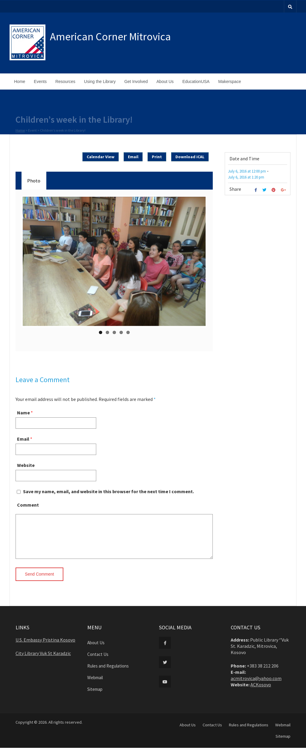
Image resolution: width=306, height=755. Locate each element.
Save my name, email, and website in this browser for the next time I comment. (108, 491)
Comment (28, 505)
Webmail (95, 685)
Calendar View (100, 156)
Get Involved (136, 81)
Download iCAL (189, 156)
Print (157, 156)
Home (19, 81)
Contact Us (97, 661)
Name (23, 413)
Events (40, 81)
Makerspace (229, 81)
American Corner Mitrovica (110, 36)
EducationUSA (195, 81)
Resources (65, 81)
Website (26, 465)
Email (133, 156)
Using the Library (100, 81)
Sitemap (94, 696)
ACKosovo (260, 692)
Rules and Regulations (108, 673)
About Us (165, 81)
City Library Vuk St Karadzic (43, 660)
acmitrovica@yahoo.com (256, 685)
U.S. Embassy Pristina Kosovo (45, 647)
